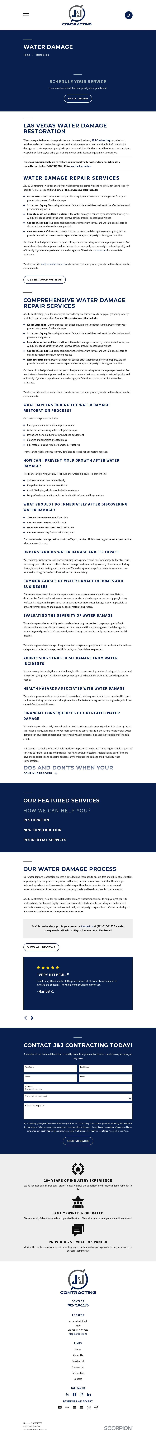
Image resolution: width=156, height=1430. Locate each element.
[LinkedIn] (89, 1394)
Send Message (78, 1141)
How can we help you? (34, 1106)
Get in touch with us (44, 279)
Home (78, 1349)
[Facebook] (74, 1394)
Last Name (84, 1067)
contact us (101, 250)
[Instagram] (81, 1394)
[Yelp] (67, 1394)
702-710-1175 (78, 1305)
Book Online (78, 98)
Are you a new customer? (36, 1096)
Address (28, 1086)
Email (82, 1077)
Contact (78, 1379)
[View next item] (32, 1018)
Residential (78, 1361)
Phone (27, 1077)
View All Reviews (41, 947)
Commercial (78, 1367)
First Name (29, 1067)
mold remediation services (55, 264)
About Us (78, 1355)
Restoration (78, 1373)
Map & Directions (78, 1334)
